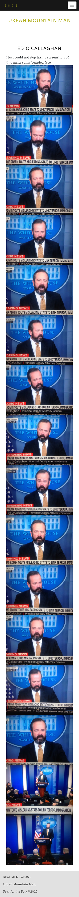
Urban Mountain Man (39, 20)
